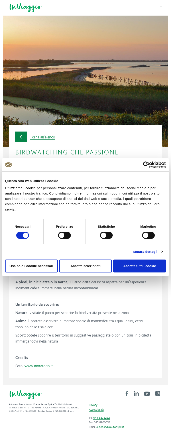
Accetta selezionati (85, 266)
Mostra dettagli (145, 252)
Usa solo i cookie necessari (31, 266)
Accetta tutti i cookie (139, 266)
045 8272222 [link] (101, 418)
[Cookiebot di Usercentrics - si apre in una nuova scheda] (146, 164)
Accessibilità (96, 410)
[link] (127, 393)
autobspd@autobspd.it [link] (110, 427)
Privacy (93, 405)
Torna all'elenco (35, 137)
